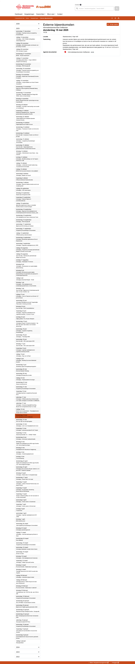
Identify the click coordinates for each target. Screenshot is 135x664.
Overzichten (40, 14)
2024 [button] (18, 647)
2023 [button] (18, 652)
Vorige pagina (113, 24)
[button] (117, 8)
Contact (59, 14)
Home (27, 18)
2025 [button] (18, 28)
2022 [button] (18, 657)
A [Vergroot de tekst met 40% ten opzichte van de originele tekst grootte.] (118, 18)
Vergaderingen (29, 14)
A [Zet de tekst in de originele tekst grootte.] (112, 18)
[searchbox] (94, 8)
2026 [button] (18, 24)
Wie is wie (50, 14)
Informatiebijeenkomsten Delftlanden (79, 52)
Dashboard (18, 14)
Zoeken (77, 4)
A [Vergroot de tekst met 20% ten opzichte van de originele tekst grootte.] (115, 18)
